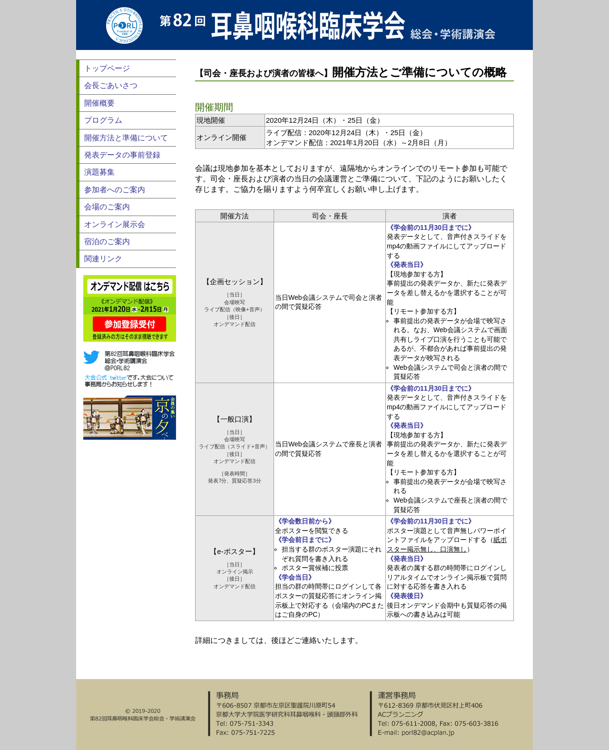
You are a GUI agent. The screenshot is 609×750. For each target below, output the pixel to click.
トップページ (107, 68)
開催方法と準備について (126, 138)
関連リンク (103, 259)
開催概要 (99, 103)
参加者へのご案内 (114, 190)
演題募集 (99, 172)
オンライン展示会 (114, 224)
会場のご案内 (107, 207)
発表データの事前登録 (122, 155)
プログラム (103, 120)
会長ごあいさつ (111, 85)
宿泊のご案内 (107, 241)
